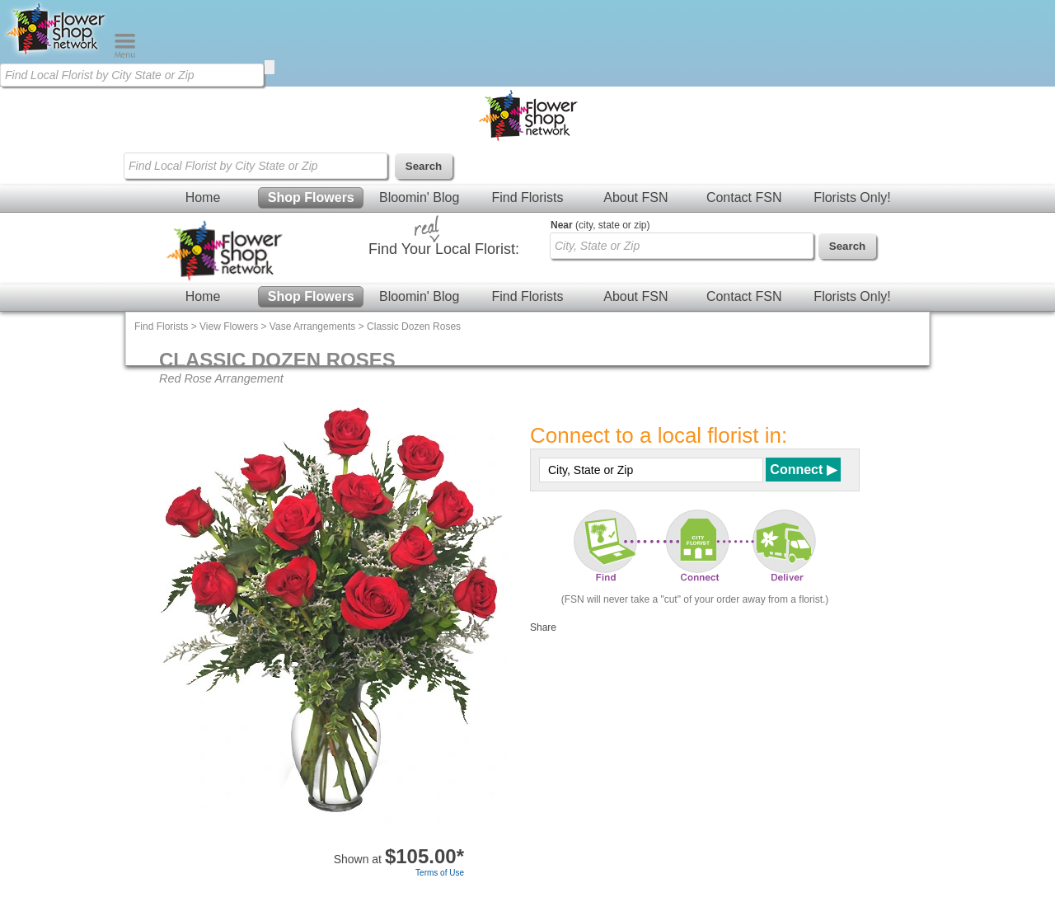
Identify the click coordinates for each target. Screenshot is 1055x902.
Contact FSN (744, 197)
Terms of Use (439, 872)
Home (203, 197)
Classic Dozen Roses (414, 326)
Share (543, 627)
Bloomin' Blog (419, 197)
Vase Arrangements (313, 326)
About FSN (635, 197)
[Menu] (125, 54)
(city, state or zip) (600, 225)
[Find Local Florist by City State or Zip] (132, 75)
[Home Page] (57, 54)
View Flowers (228, 326)
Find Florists (527, 197)
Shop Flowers (311, 197)
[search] (269, 67)
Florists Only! (852, 197)
